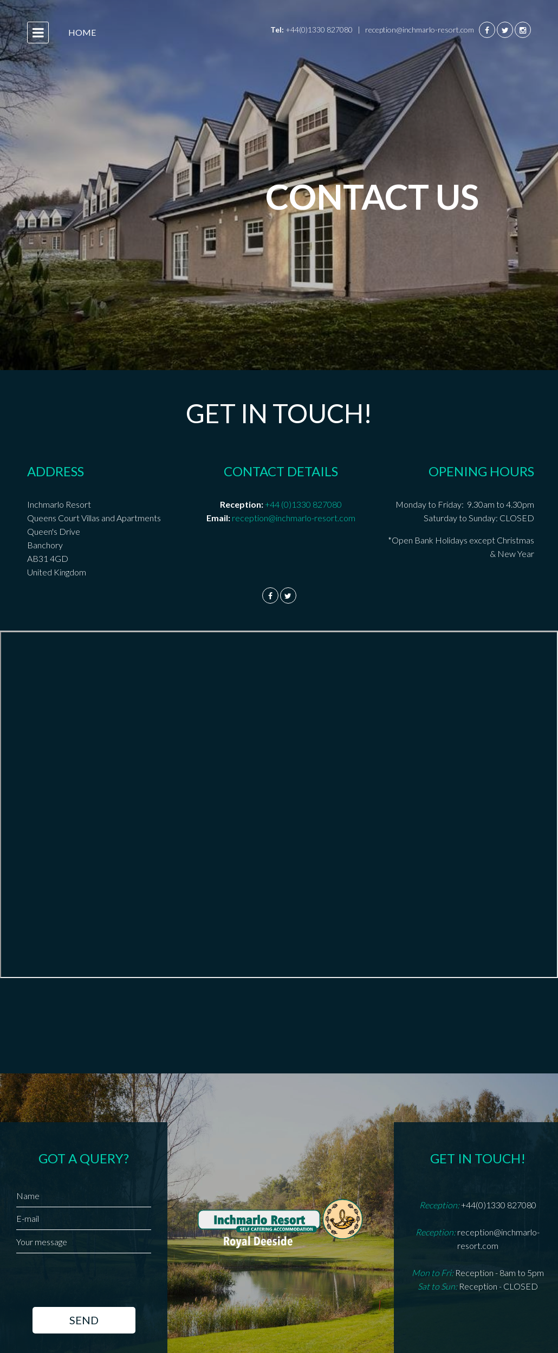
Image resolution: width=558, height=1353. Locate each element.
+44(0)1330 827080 (319, 29)
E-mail (27, 1218)
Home (82, 32)
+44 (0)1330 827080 (303, 504)
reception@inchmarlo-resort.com (420, 29)
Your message (41, 1242)
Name (28, 1195)
